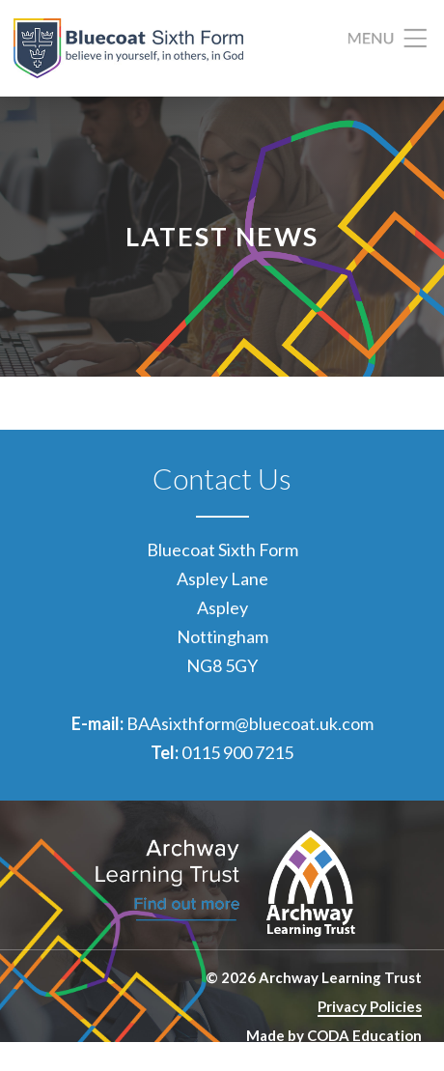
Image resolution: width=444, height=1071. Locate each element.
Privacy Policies (370, 1006)
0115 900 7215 (237, 752)
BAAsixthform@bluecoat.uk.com (250, 723)
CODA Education (364, 1035)
